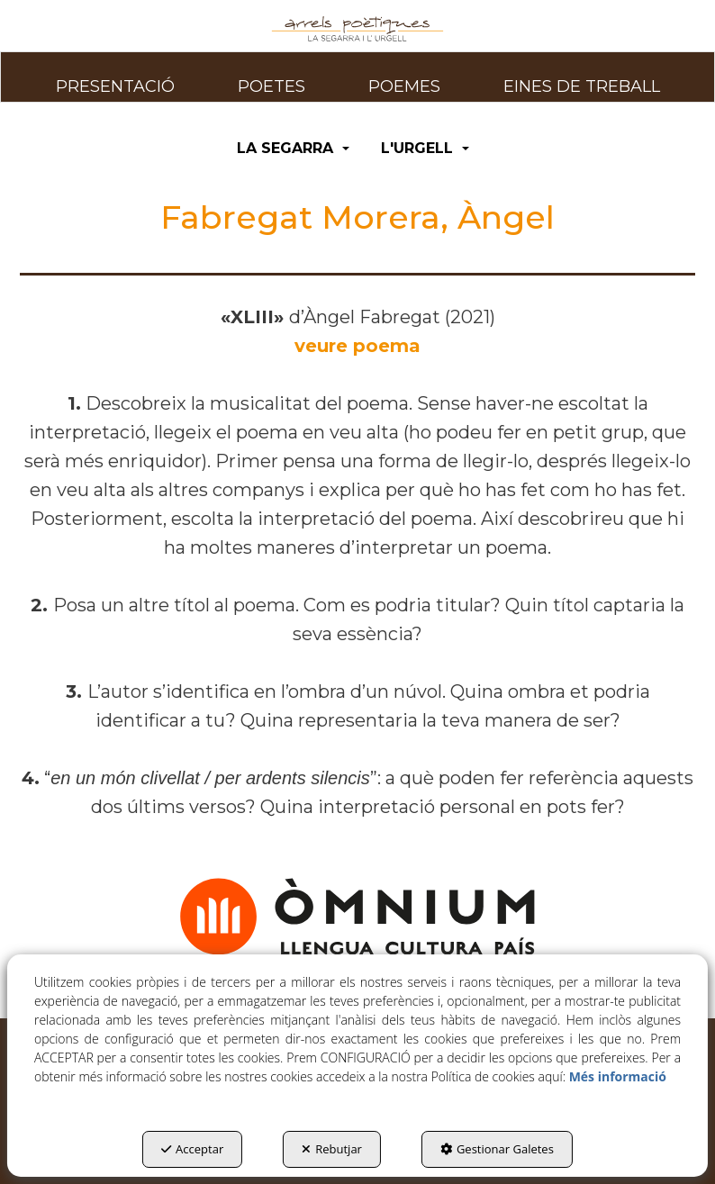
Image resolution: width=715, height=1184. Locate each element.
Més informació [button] (617, 1076)
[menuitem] (115, 76)
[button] (357, 28)
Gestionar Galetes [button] (497, 1149)
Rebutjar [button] (332, 1149)
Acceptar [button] (192, 1149)
